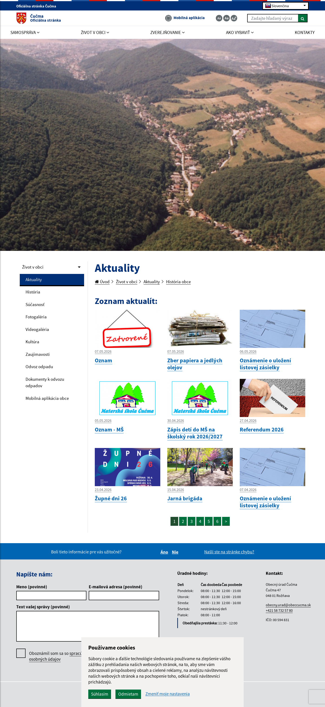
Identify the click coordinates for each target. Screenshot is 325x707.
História (33, 292)
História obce (178, 281)
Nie (176, 552)
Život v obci (32, 267)
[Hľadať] (303, 18)
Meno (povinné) (31, 586)
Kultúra (32, 341)
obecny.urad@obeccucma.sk (288, 605)
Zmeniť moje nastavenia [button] (167, 694)
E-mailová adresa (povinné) (115, 586)
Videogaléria (37, 329)
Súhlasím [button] (99, 694)
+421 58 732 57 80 (279, 610)
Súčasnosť (35, 304)
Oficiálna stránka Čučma (38, 6)
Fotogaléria (36, 317)
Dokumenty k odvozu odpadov (45, 382)
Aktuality (34, 279)
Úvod (102, 281)
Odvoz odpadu (39, 366)
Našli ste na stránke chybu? (229, 552)
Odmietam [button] (128, 694)
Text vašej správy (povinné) (43, 606)
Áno (165, 552)
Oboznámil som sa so (61, 656)
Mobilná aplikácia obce (47, 398)
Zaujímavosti (38, 354)
